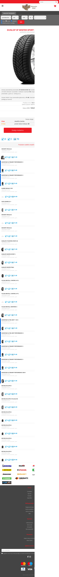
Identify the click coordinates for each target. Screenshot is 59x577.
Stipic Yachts (29, 540)
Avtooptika (29, 527)
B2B (29, 513)
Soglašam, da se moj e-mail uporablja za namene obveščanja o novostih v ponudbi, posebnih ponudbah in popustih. (29, 553)
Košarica (54, 6)
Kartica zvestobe (29, 511)
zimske (8, 21)
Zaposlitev (29, 498)
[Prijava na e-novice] (55, 550)
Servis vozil (29, 525)
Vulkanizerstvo (29, 522)
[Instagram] (30, 556)
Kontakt (29, 495)
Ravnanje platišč (29, 529)
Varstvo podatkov (29, 509)
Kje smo (29, 493)
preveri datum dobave (22, 124)
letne (3, 21)
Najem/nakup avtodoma (29, 538)
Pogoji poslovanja (30, 507)
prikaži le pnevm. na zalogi (8, 23)
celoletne (13, 21)
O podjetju (29, 491)
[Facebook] (28, 556)
